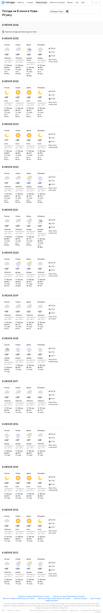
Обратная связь (74, 610)
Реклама (17, 610)
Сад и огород (95, 598)
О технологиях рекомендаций (59, 610)
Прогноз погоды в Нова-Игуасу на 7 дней (18, 598)
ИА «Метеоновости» (95, 610)
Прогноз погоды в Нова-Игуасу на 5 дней (69, 596)
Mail (3, 610)
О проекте (98, 612)
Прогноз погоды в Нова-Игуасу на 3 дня (33, 596)
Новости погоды (80, 598)
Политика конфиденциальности (39, 610)
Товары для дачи (51, 600)
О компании (9, 610)
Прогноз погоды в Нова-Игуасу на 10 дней (54, 598)
